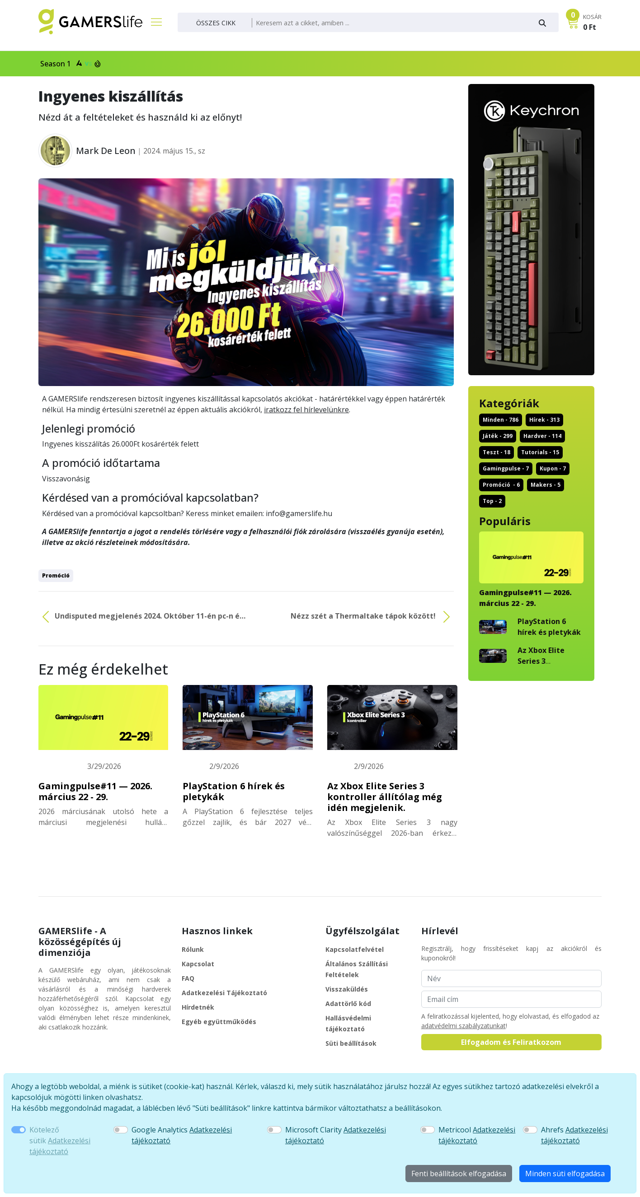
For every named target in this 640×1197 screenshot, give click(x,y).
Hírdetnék (198, 1007)
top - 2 (492, 501)
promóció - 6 (501, 485)
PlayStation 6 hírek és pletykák (234, 791)
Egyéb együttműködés (219, 1021)
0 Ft (589, 27)
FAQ (188, 978)
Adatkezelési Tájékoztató (224, 992)
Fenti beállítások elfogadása (458, 1173)
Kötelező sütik (59, 1140)
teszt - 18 (496, 452)
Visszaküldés (346, 989)
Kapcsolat (198, 963)
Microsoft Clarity (335, 1135)
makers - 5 (545, 485)
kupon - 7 (553, 468)
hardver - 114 (542, 436)
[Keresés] (390, 23)
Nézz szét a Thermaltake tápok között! (372, 617)
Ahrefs (574, 1135)
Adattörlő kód (348, 1003)
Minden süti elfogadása (565, 1173)
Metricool (476, 1135)
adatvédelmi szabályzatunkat (463, 1025)
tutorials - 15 (540, 452)
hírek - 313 (544, 420)
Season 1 (69, 64)
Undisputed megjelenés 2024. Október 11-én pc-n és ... (140, 617)
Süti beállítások (350, 1043)
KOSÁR (592, 17)
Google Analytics (182, 1135)
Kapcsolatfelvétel (354, 949)
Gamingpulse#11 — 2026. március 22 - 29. (95, 791)
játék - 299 (498, 436)
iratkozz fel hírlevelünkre (306, 410)
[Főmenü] (152, 21)
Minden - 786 (500, 420)
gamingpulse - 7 (506, 468)
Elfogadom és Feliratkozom (511, 1042)
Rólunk (193, 949)
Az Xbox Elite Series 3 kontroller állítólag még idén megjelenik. (384, 797)
